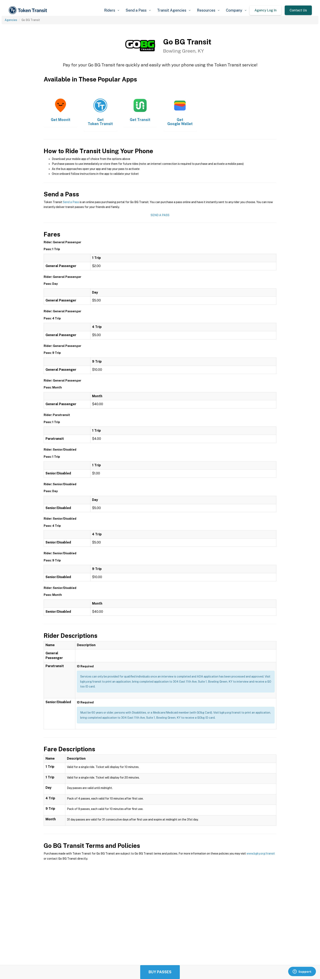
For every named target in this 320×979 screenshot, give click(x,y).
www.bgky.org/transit (261, 853)
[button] (111, 10)
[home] (28, 10)
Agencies (11, 20)
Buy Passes (160, 972)
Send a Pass (71, 202)
